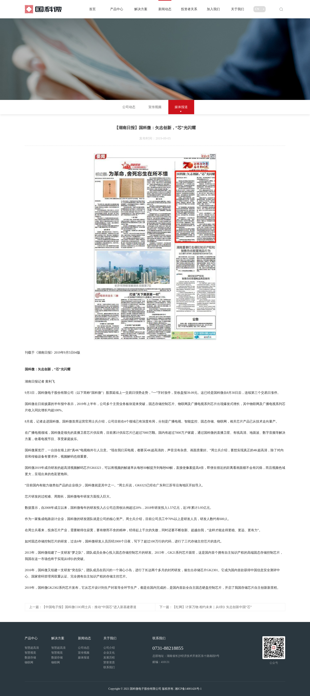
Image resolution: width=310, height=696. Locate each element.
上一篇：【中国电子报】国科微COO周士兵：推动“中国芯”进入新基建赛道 (83, 607)
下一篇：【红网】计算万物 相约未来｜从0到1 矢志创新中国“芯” (205, 607)
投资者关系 (189, 9)
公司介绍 (109, 647)
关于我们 (237, 9)
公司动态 (128, 107)
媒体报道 (181, 107)
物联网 (29, 662)
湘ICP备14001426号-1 (188, 688)
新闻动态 (164, 9)
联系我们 (109, 667)
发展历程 (109, 657)
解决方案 (140, 9)
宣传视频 (154, 107)
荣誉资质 (109, 662)
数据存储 (30, 657)
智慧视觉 (30, 652)
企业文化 (109, 652)
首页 (92, 9)
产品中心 (116, 9)
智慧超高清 (32, 647)
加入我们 (213, 9)
